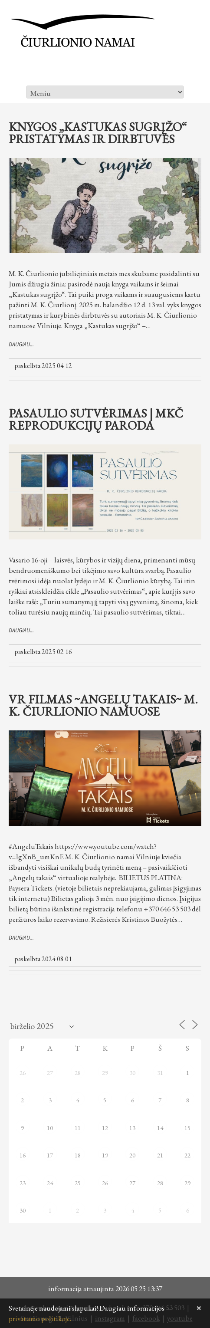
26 (23, 1072)
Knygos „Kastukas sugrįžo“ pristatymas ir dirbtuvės (98, 133)
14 (160, 1128)
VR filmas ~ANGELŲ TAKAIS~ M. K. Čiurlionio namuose (103, 705)
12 (105, 1128)
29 (105, 1072)
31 (160, 1072)
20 (132, 1155)
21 (160, 1155)
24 (50, 1183)
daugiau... (21, 344)
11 (78, 1128)
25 (78, 1183)
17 (50, 1155)
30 (132, 1072)
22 (187, 1155)
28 (78, 1072)
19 (105, 1155)
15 (187, 1128)
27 (50, 1072)
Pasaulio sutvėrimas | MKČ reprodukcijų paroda (96, 419)
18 (78, 1155)
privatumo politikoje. (40, 1318)
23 (23, 1183)
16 (23, 1155)
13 (132, 1128)
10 (50, 1128)
